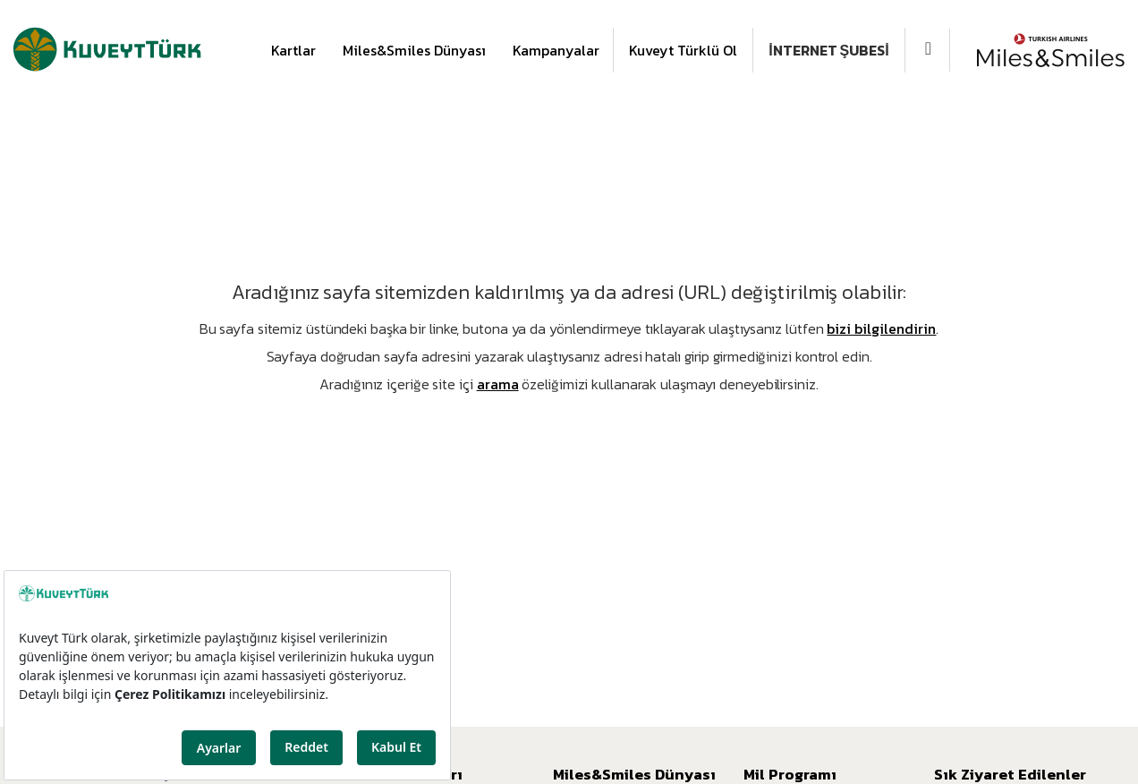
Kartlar (293, 50)
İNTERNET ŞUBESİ (829, 50)
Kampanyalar (556, 50)
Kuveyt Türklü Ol (683, 50)
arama (498, 384)
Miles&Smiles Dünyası (414, 50)
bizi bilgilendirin (881, 328)
